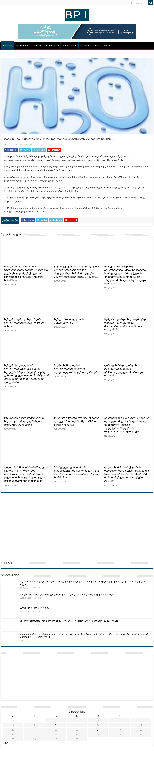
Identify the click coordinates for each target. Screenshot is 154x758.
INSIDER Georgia (101, 45)
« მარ (5, 743)
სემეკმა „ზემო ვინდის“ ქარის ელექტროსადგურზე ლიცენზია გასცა (25, 323)
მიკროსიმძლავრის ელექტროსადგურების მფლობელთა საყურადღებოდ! (75, 369)
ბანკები (37, 45)
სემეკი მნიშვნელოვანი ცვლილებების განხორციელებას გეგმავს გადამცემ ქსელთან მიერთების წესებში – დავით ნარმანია (26, 273)
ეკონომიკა (22, 45)
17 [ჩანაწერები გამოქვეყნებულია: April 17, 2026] (98, 729)
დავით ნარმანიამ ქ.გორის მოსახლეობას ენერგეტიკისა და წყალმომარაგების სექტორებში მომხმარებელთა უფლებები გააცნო (126, 474)
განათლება (69, 45)
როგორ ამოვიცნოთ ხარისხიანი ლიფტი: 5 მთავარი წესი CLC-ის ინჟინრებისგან (76, 421)
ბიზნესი (7, 45)
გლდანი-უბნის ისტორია (34, 607)
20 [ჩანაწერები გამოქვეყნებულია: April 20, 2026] (13, 734)
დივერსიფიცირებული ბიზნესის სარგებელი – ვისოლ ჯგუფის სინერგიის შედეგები (69, 620)
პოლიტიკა (52, 45)
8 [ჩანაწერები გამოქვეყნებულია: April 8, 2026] (55, 725)
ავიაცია (85, 45)
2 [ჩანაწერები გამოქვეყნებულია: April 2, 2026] (77, 720)
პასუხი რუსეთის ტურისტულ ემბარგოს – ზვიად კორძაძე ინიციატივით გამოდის (67, 594)
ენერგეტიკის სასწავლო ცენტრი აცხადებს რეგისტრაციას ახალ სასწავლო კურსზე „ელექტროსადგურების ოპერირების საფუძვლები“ (126, 425)
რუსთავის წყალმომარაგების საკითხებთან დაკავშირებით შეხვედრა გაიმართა (24, 421)
